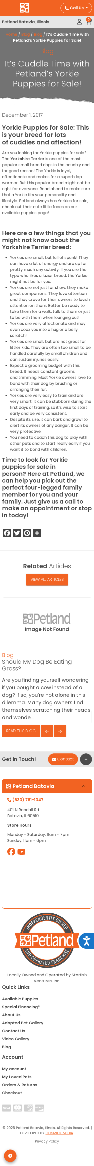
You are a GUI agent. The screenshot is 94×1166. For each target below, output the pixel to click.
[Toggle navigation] (9, 8)
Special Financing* (21, 1007)
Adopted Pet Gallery (23, 1023)
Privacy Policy (47, 1141)
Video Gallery (16, 1039)
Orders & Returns (19, 1085)
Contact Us (13, 1031)
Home (11, 34)
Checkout (12, 1093)
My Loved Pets (17, 1077)
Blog (25, 34)
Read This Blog (21, 731)
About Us (11, 1015)
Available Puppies (20, 999)
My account (14, 1069)
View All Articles (47, 579)
